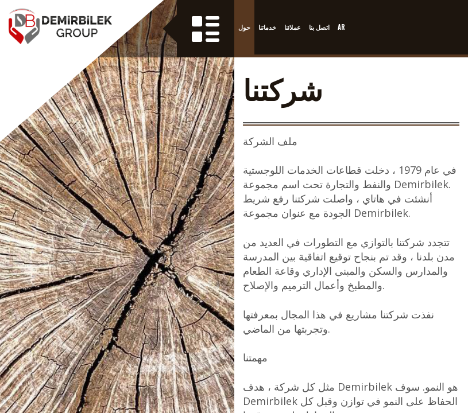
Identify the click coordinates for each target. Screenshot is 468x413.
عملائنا (292, 27)
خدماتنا (267, 27)
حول (244, 27)
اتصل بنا (319, 27)
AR (341, 27)
